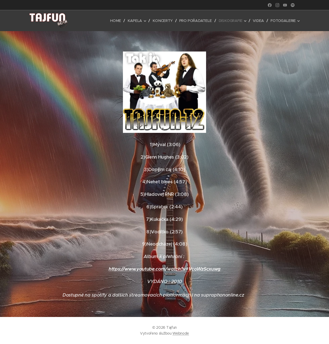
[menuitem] (118, 20)
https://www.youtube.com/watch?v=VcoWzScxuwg (164, 269)
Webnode (180, 333)
